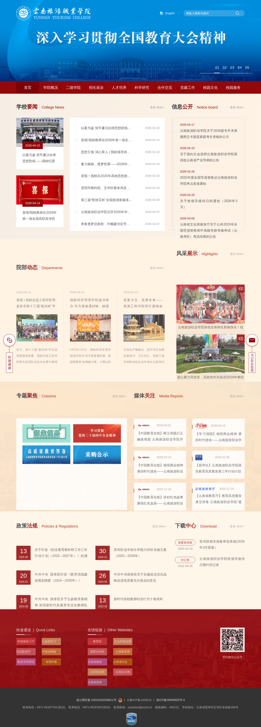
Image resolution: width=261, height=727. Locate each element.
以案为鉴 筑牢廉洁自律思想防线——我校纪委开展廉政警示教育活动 (130, 130)
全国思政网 (97, 717)
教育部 (97, 687)
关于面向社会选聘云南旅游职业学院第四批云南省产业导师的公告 (208, 159)
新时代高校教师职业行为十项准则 (138, 657)
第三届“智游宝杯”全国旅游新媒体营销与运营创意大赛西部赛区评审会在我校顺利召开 (142, 201)
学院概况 (50, 88)
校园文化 (210, 88)
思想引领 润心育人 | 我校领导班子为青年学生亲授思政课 (122, 154)
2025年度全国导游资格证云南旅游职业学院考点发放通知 (208, 182)
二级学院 (73, 88)
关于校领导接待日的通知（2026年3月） (208, 206)
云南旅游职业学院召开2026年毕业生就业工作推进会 (119, 214)
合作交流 (164, 88)
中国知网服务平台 (53, 697)
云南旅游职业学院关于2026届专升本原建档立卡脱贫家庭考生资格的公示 (208, 135)
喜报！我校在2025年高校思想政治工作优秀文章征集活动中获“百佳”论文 (133, 178)
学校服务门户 (25, 687)
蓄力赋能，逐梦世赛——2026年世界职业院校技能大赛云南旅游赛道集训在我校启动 (141, 166)
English (170, 13)
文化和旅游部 (122, 687)
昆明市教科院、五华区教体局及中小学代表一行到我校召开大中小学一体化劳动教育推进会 (146, 189)
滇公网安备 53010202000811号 (99, 724)
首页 (27, 88)
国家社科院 (97, 697)
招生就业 (96, 88)
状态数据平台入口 (27, 697)
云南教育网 (123, 697)
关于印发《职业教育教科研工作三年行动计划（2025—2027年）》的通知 (61, 614)
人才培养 (119, 88)
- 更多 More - (156, 107)
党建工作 (187, 88)
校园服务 (233, 88)
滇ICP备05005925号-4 (170, 724)
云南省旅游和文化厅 (100, 707)
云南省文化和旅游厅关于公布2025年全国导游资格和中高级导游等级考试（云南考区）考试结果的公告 (208, 232)
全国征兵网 (123, 717)
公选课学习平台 (52, 687)
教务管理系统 (25, 707)
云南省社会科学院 (124, 707)
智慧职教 (51, 707)
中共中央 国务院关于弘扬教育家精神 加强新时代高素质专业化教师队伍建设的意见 (61, 663)
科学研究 (142, 88)
